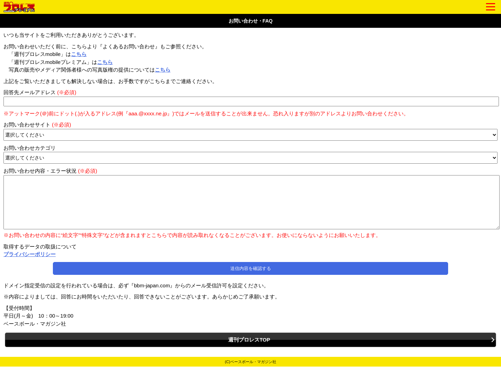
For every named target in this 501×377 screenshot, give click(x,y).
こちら (79, 54)
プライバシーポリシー (29, 265)
